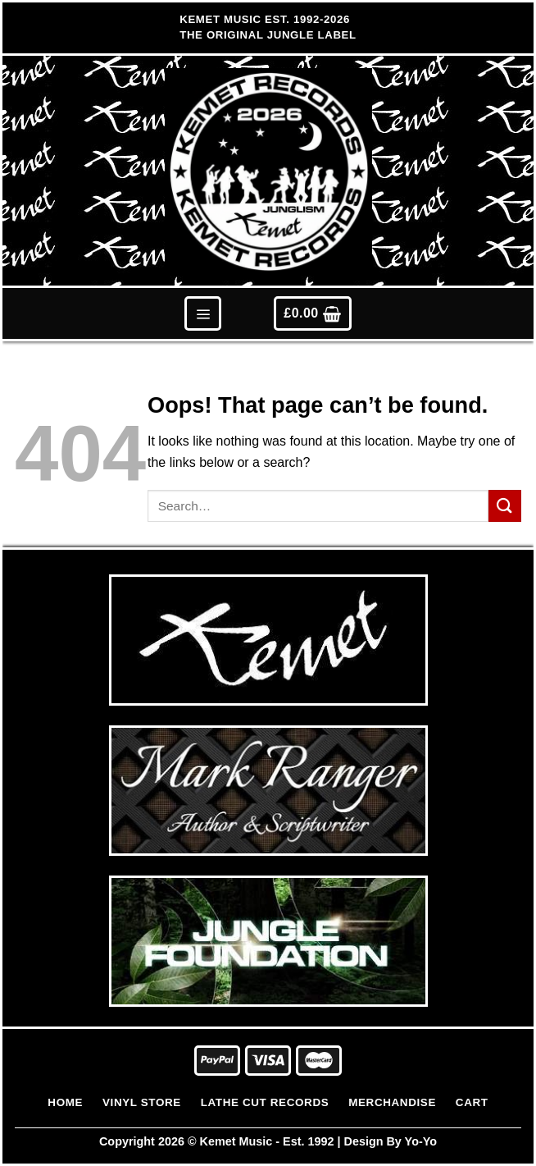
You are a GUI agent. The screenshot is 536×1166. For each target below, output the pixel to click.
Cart (472, 1102)
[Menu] (202, 313)
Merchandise (392, 1102)
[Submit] (504, 506)
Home (65, 1102)
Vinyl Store (141, 1102)
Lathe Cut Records (265, 1102)
